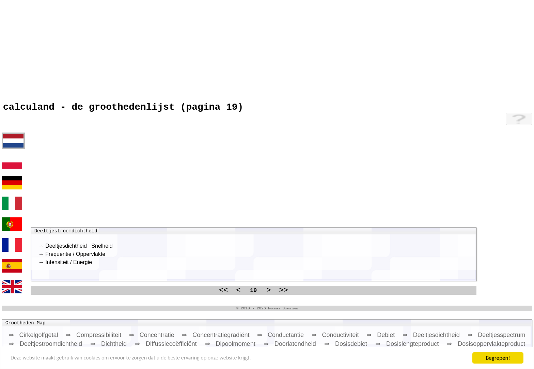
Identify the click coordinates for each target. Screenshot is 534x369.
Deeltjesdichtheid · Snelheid (78, 248)
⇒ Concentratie (151, 338)
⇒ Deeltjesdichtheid (431, 338)
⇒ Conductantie (280, 338)
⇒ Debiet (380, 338)
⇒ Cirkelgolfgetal (33, 338)
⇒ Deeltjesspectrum (496, 338)
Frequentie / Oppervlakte (75, 256)
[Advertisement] (206, 49)
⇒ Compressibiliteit (93, 338)
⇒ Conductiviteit (335, 338)
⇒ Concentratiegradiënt (215, 338)
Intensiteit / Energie (68, 264)
